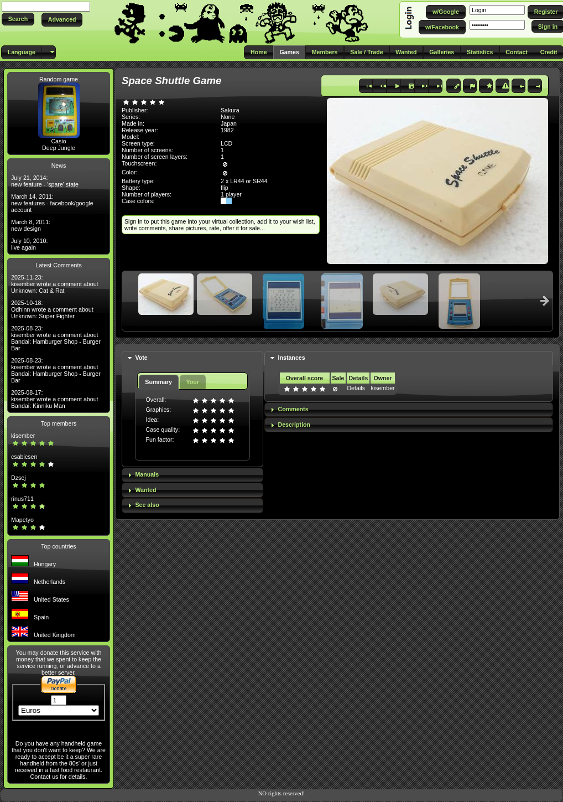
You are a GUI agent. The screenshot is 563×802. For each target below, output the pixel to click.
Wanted (145, 490)
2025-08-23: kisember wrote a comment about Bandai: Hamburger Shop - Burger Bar (56, 338)
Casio (58, 141)
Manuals (147, 474)
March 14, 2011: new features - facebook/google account (52, 203)
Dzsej (18, 477)
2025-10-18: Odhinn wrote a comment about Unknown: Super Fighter (52, 309)
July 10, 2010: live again (29, 244)
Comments (293, 409)
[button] (18, 19)
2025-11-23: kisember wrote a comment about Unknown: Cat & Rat (54, 284)
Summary (158, 382)
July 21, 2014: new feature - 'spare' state (45, 181)
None (227, 116)
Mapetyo (22, 519)
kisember (23, 435)
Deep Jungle (58, 147)
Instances (291, 357)
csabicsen (24, 456)
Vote (141, 357)
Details (356, 388)
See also (147, 504)
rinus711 (22, 498)
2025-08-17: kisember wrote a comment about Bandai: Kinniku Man (54, 399)
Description (294, 424)
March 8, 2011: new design (30, 225)
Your (192, 382)
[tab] (192, 358)
